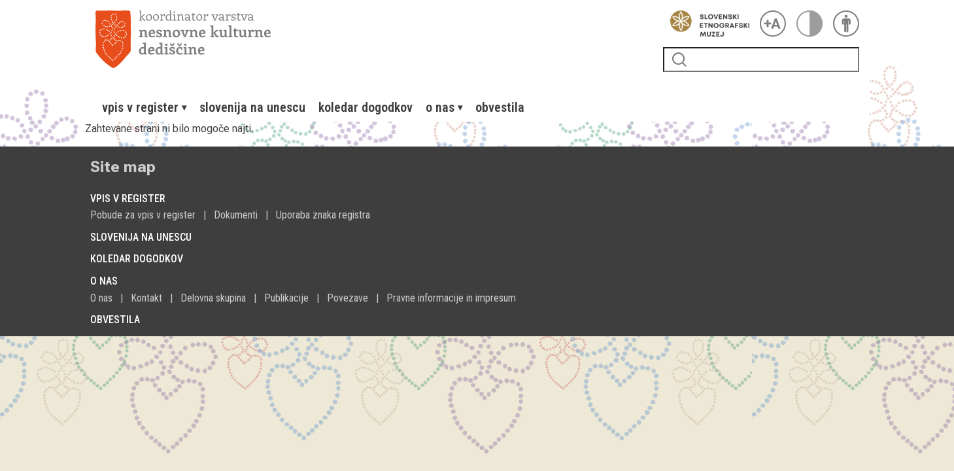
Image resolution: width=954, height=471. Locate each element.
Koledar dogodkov (365, 107)
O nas (101, 298)
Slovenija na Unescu (252, 107)
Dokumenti (236, 215)
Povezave (347, 298)
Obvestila (499, 107)
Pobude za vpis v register (143, 215)
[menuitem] (144, 107)
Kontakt (146, 298)
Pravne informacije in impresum (451, 298)
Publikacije (286, 298)
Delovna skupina (213, 298)
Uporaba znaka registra (323, 215)
